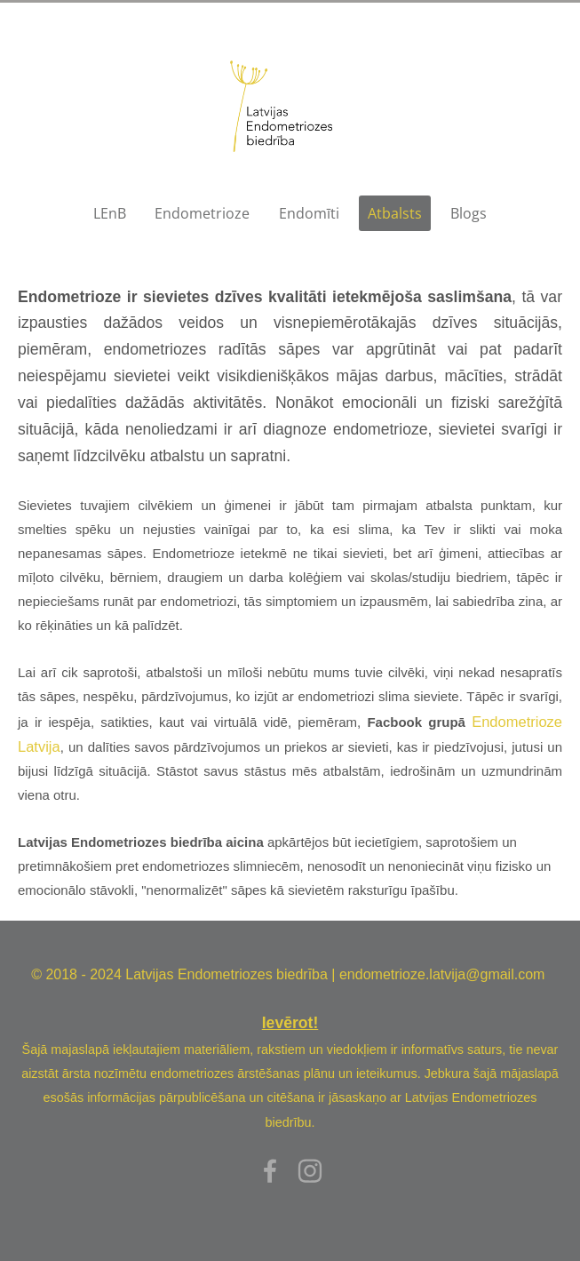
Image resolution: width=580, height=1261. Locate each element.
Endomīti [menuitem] (309, 213)
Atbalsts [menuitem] (395, 213)
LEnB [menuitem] (109, 213)
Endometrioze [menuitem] (202, 213)
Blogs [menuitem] (468, 213)
